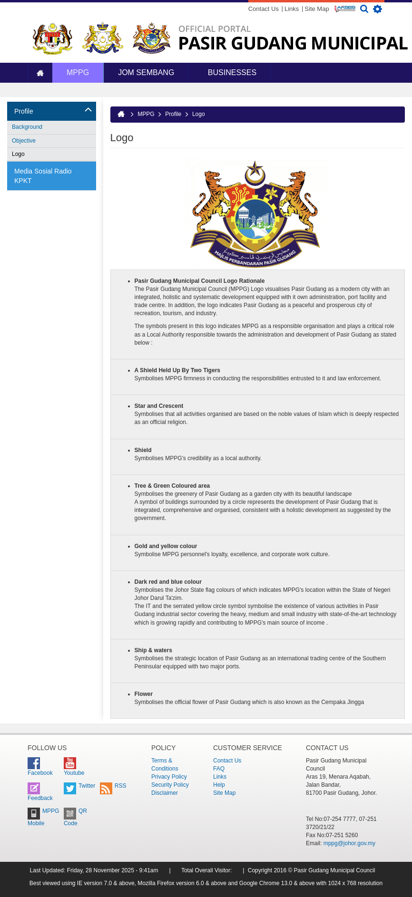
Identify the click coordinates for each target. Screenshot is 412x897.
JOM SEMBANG (146, 72)
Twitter (79, 785)
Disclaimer (164, 793)
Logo (18, 154)
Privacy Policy (169, 776)
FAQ (219, 768)
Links (291, 8)
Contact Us (263, 8)
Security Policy (170, 784)
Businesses (231, 72)
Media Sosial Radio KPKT (43, 175)
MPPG (78, 72)
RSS (113, 785)
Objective (24, 140)
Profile (23, 111)
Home (40, 73)
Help (219, 784)
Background (27, 127)
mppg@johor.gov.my (349, 843)
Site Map (316, 8)
